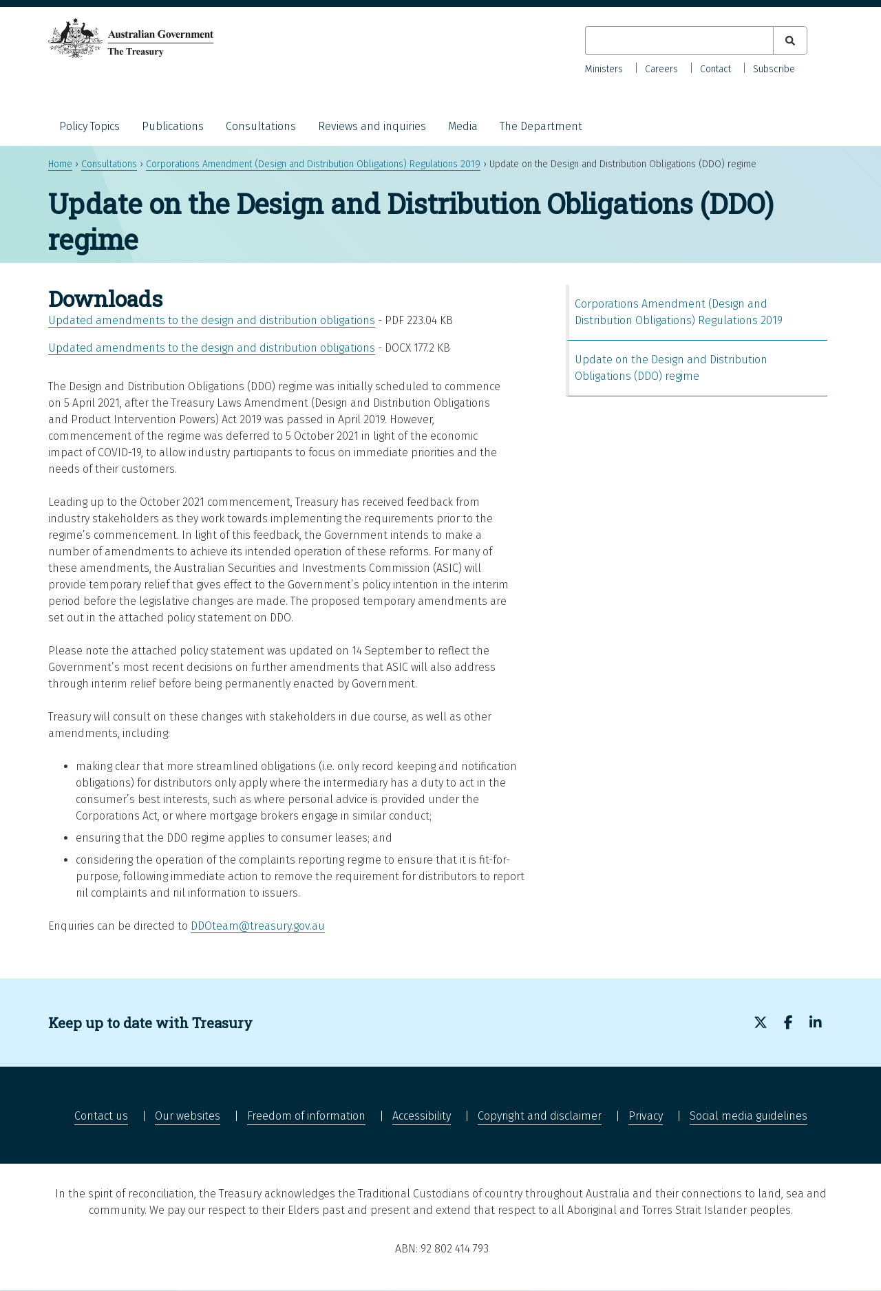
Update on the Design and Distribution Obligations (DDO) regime (671, 368)
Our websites (187, 1115)
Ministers (604, 69)
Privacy (645, 1115)
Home (60, 164)
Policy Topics (89, 126)
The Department (541, 126)
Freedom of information (306, 1115)
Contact (715, 69)
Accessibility (421, 1115)
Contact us (101, 1115)
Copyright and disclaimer (540, 1115)
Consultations (261, 126)
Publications (173, 126)
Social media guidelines (748, 1115)
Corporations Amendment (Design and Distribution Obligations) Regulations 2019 (313, 164)
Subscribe (774, 69)
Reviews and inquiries (372, 126)
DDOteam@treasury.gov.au (258, 925)
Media (463, 126)
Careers (661, 69)
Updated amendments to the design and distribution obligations (211, 320)
